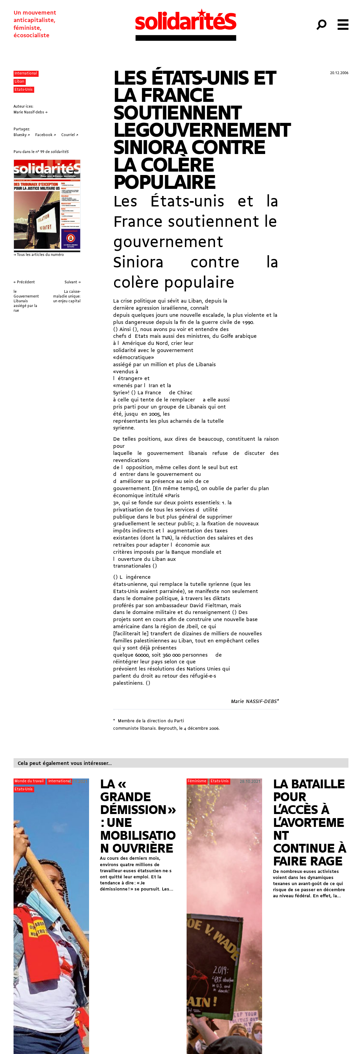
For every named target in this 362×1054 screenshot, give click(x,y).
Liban (19, 82)
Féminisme (197, 781)
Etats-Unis (24, 90)
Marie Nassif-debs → (30, 112)
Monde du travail (29, 781)
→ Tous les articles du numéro (39, 255)
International (26, 73)
